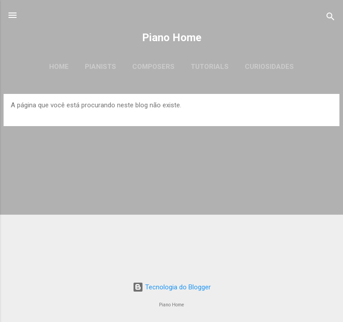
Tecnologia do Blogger (172, 287)
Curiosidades (269, 67)
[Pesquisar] (330, 18)
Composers (153, 67)
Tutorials (210, 67)
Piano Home (171, 37)
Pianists (100, 67)
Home (59, 67)
